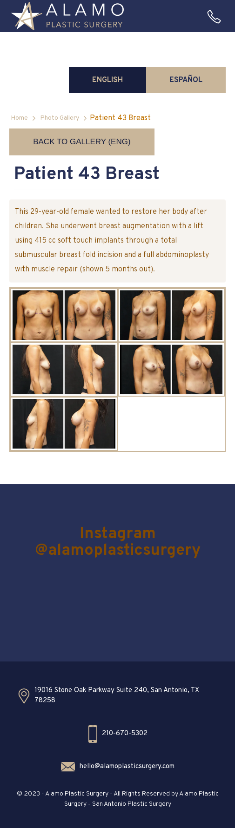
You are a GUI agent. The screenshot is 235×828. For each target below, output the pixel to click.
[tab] (107, 80)
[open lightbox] (63, 315)
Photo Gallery (59, 118)
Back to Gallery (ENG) (81, 141)
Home (19, 118)
